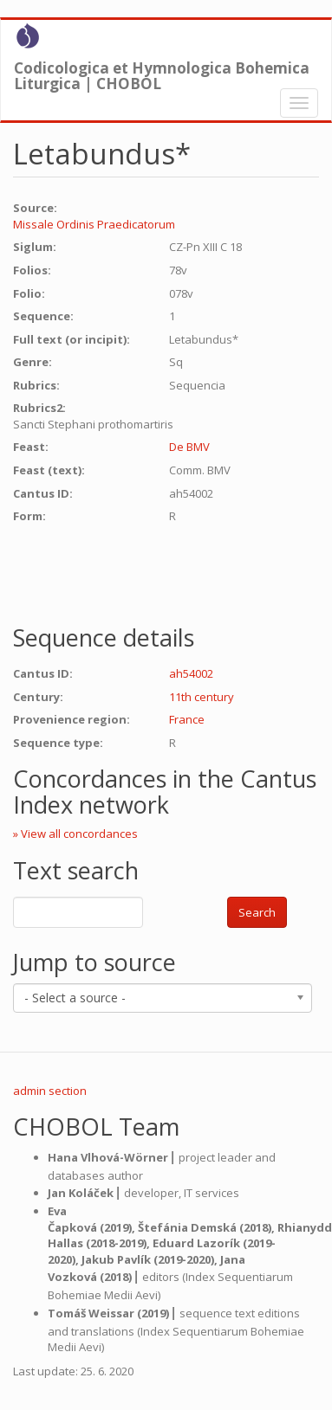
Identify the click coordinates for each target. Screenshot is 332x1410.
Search (257, 912)
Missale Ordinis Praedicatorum (94, 224)
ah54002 (191, 673)
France (187, 719)
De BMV (189, 446)
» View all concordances (75, 833)
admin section (50, 1090)
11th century (201, 697)
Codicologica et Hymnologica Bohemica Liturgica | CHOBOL (161, 72)
